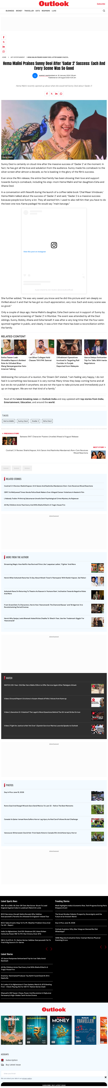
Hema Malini (8, 421)
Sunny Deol (23, 421)
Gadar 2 (35, 421)
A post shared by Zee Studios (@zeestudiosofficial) (54, 290)
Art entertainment (18, 57)
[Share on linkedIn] (3, 46)
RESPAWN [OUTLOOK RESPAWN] (46, 11)
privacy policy (27, 1078)
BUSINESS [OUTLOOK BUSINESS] (10, 11)
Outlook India (49, 399)
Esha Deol (47, 421)
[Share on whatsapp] (3, 51)
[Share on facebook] (3, 37)
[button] (46, 948)
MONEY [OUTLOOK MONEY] (19, 11)
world (51, 402)
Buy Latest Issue (13, 1064)
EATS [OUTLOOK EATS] (38, 11)
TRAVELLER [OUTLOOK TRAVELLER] (29, 11)
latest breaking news (27, 399)
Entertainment (11, 402)
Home (4, 57)
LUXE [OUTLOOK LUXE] (54, 11)
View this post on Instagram (34, 252)
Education (26, 402)
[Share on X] (3, 42)
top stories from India (91, 399)
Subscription (12, 1060)
